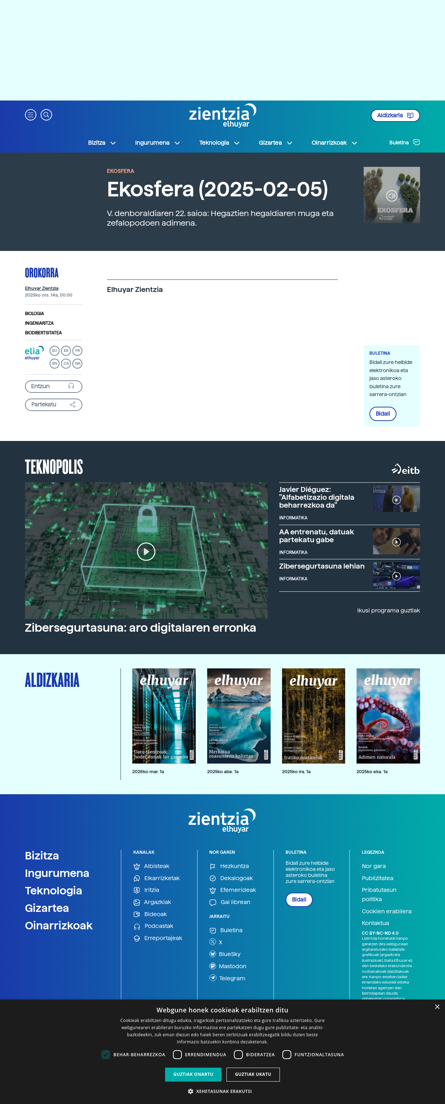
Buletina (404, 142)
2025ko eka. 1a (372, 771)
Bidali (383, 414)
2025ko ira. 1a (296, 771)
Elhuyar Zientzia (41, 288)
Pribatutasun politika (379, 895)
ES (66, 350)
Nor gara (374, 866)
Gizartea (47, 908)
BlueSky (225, 953)
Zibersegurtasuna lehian (322, 566)
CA (66, 363)
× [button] (437, 1007)
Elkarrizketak (156, 878)
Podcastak (153, 926)
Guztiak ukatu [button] (253, 1074)
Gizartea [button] (276, 143)
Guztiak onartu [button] (193, 1074)
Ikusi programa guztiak (388, 610)
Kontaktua (375, 923)
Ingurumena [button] (158, 143)
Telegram (227, 977)
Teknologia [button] (219, 143)
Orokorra (41, 272)
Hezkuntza (229, 866)
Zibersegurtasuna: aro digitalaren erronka (140, 628)
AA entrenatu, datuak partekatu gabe (316, 536)
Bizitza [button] (102, 143)
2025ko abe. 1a (223, 771)
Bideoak (150, 914)
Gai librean (229, 902)
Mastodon (227, 966)
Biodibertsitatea (43, 332)
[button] (30, 114)
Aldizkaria (395, 115)
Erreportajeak (157, 938)
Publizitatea (377, 878)
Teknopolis (54, 466)
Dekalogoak (231, 878)
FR (77, 350)
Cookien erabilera (386, 911)
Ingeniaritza (39, 323)
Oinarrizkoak (59, 925)
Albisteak (151, 866)
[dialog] (222, 1052)
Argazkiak (152, 902)
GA (77, 363)
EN (54, 363)
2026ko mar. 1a (148, 771)
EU (54, 350)
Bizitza (42, 855)
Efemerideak (232, 890)
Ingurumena (57, 873)
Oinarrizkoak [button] (335, 143)
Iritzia (146, 890)
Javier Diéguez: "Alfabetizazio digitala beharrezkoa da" (316, 497)
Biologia (34, 313)
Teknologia (53, 890)
